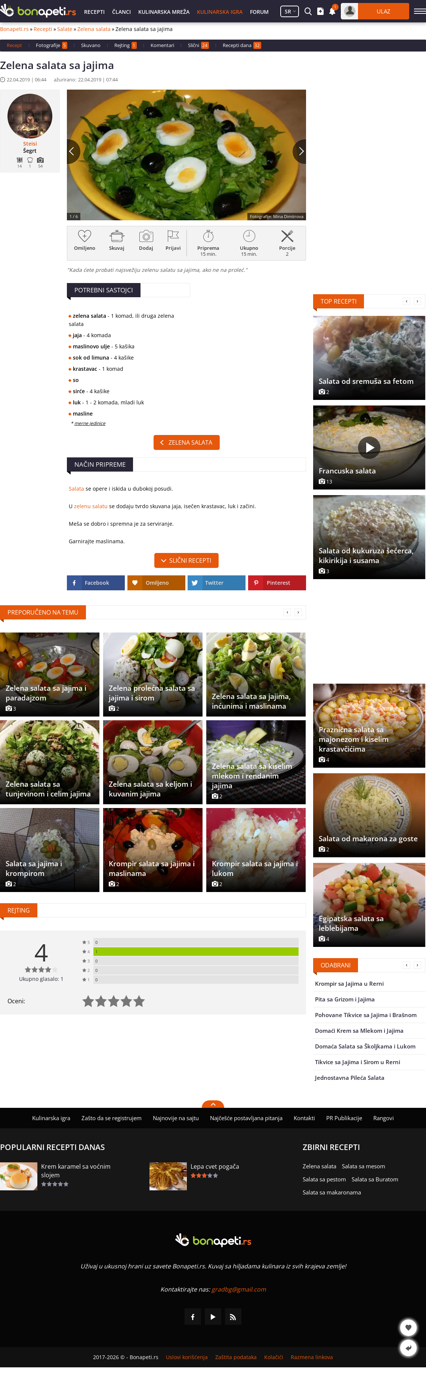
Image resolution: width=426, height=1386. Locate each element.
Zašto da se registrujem (111, 1118)
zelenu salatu (91, 506)
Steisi (30, 143)
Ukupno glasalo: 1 (41, 978)
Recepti (94, 11)
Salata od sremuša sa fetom (366, 381)
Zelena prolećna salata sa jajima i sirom (152, 693)
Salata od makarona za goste (368, 838)
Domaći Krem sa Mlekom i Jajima (359, 1030)
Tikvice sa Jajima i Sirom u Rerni (357, 1062)
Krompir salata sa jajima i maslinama (152, 868)
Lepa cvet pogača (215, 1166)
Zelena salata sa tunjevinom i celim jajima (48, 789)
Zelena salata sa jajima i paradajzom (46, 693)
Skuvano (91, 45)
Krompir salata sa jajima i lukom (255, 868)
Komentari (162, 45)
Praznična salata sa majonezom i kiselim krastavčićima (354, 739)
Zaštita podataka (236, 1357)
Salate (64, 29)
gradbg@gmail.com (239, 1289)
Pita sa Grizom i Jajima (345, 999)
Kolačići (273, 1357)
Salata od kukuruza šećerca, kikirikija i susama (366, 555)
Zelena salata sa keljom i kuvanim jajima (150, 789)
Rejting (125, 45)
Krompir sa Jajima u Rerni (349, 983)
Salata (76, 488)
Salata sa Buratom (375, 1179)
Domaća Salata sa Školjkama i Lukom (365, 1046)
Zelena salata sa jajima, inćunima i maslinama (251, 701)
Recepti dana (242, 45)
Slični (198, 45)
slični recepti (190, 560)
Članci (121, 11)
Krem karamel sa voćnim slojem (76, 1170)
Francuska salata (347, 471)
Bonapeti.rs (14, 29)
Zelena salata (94, 29)
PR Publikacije (344, 1118)
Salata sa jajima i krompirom (34, 868)
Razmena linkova (312, 1357)
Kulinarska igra (220, 11)
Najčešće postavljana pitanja (246, 1118)
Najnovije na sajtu (176, 1118)
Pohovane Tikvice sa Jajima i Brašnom (366, 1015)
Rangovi (383, 1118)
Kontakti (304, 1118)
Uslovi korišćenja (187, 1357)
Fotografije (51, 45)
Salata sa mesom (363, 1166)
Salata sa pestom (324, 1179)
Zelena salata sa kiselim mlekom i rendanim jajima (252, 775)
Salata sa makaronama (332, 1192)
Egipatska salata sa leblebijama (351, 923)
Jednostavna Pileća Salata (350, 1077)
